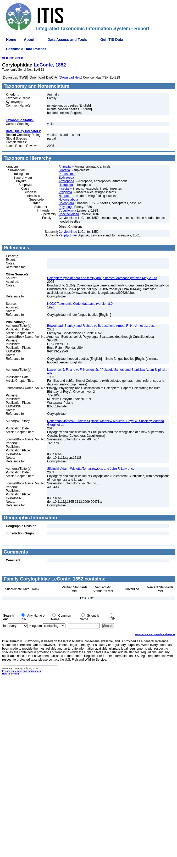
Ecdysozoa (66, 177)
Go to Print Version (13, 58)
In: (5, 626)
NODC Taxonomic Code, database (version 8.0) (80, 304)
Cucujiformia (67, 210)
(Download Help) (70, 77)
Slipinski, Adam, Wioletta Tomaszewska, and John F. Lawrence (91, 469)
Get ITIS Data (111, 39)
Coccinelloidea (69, 214)
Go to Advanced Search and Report (155, 634)
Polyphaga (66, 207)
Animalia (65, 166)
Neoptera (65, 196)
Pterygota (65, 192)
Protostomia (67, 174)
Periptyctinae (68, 235)
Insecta (64, 188)
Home (11, 39)
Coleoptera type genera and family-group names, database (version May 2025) (102, 278)
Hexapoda (66, 185)
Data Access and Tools (67, 39)
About (29, 39)
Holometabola (68, 199)
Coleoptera (66, 203)
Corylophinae (68, 232)
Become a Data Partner (26, 49)
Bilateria (64, 170)
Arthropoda (66, 181)
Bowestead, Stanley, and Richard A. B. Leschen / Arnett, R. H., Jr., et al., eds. (101, 326)
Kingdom (35, 626)
